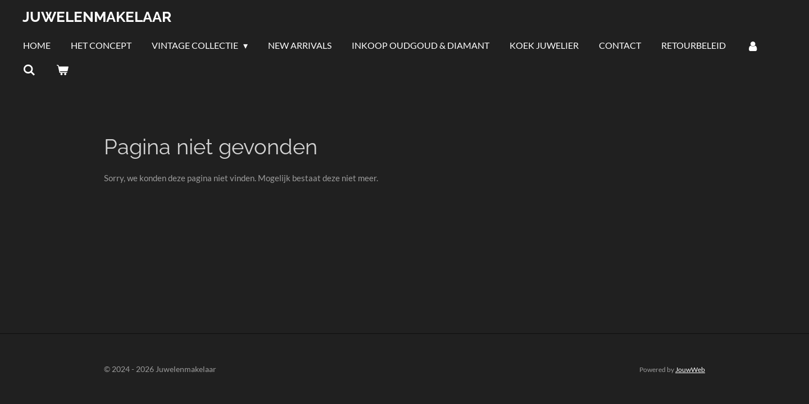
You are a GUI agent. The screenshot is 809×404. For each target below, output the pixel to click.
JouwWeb (690, 369)
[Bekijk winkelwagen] (61, 70)
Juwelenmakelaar (96, 16)
